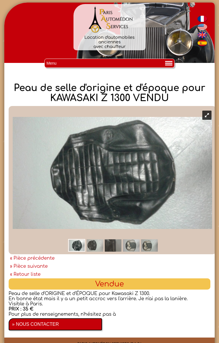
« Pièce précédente (32, 258)
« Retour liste (25, 274)
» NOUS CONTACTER (35, 324)
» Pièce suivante (29, 266)
